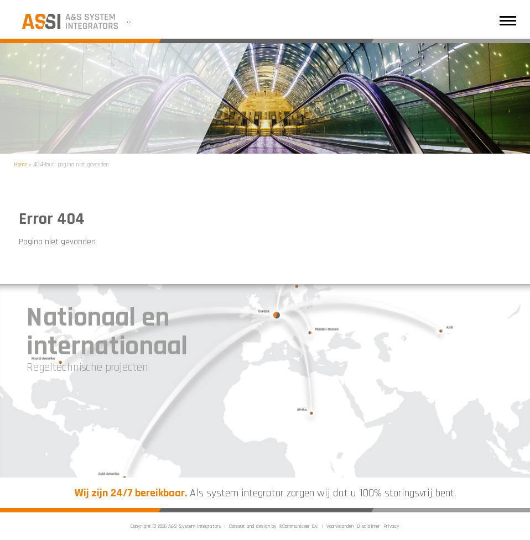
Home (20, 165)
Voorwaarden (340, 526)
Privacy (391, 526)
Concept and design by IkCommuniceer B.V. (273, 526)
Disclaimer (368, 526)
